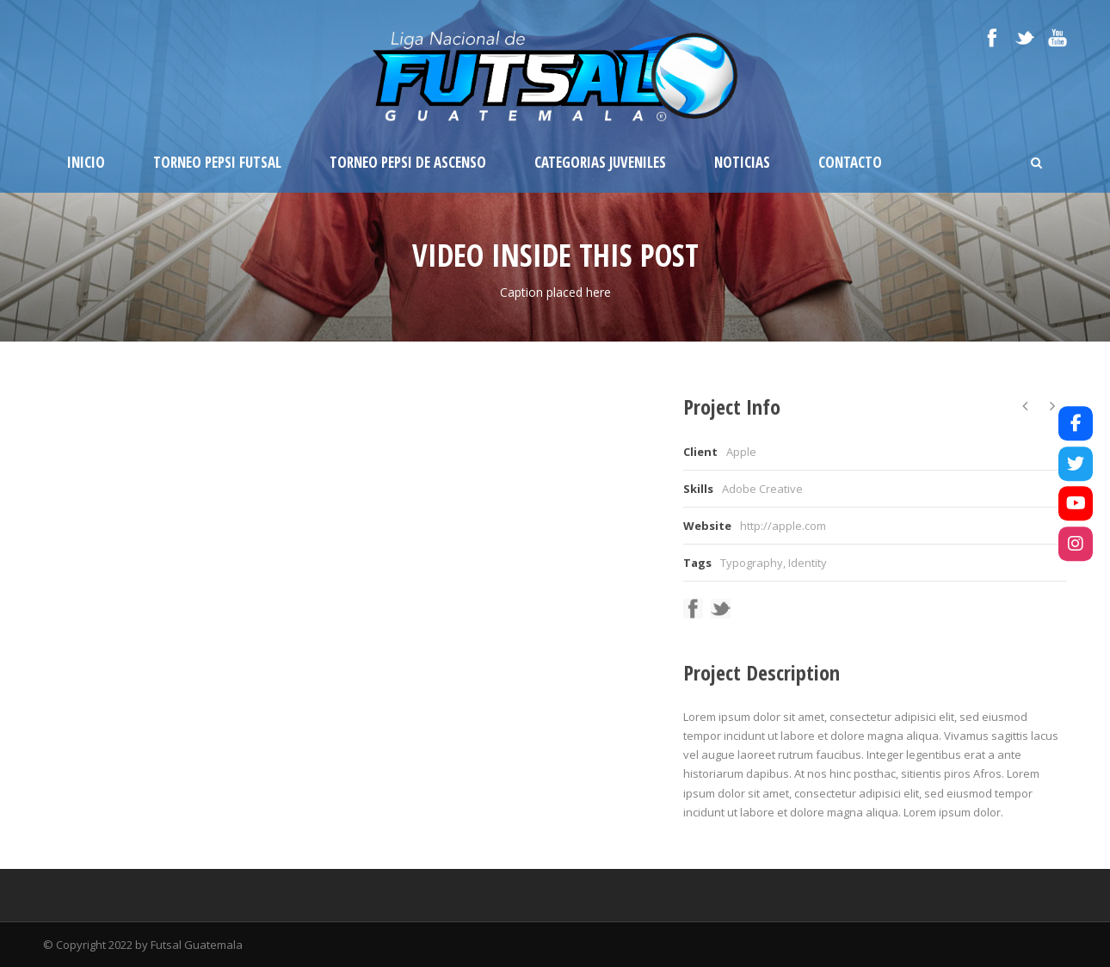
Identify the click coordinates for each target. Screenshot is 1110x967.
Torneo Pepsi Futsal (217, 162)
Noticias (742, 162)
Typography (751, 562)
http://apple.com (783, 525)
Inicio (86, 162)
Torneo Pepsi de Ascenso (408, 162)
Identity (807, 562)
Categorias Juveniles (600, 162)
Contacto (850, 162)
